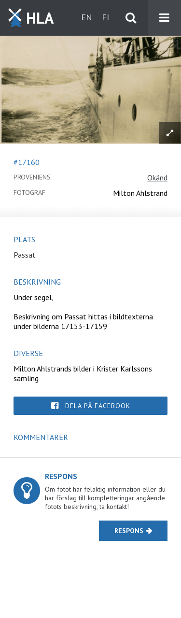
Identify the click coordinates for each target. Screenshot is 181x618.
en (86, 17)
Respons (128, 530)
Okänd (157, 177)
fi (105, 17)
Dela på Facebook (97, 405)
